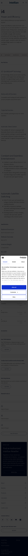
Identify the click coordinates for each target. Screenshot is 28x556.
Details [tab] (14, 261)
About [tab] (23, 261)
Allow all (14, 287)
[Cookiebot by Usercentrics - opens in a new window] (20, 258)
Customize (14, 292)
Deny (14, 297)
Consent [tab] (5, 261)
